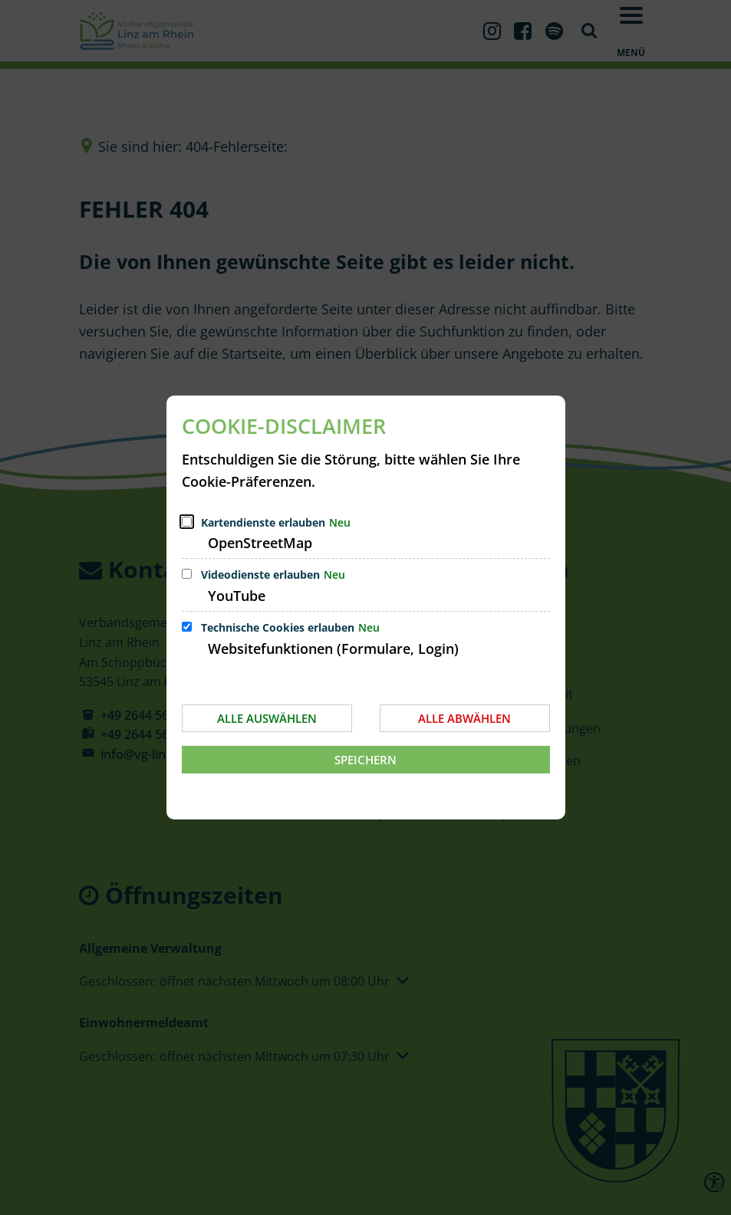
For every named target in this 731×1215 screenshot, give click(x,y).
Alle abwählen (464, 718)
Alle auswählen (267, 718)
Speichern (365, 759)
